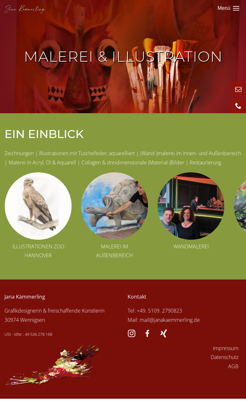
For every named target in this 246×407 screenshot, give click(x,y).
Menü (228, 8)
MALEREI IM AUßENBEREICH (114, 251)
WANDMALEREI (191, 246)
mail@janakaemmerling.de (170, 319)
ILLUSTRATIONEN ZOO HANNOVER (38, 251)
